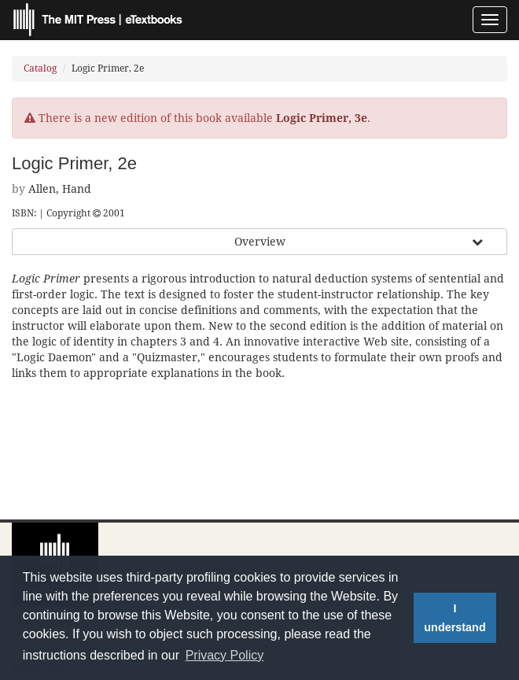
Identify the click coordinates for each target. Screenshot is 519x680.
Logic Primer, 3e (321, 118)
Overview (259, 241)
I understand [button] (454, 618)
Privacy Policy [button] (225, 655)
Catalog (40, 68)
